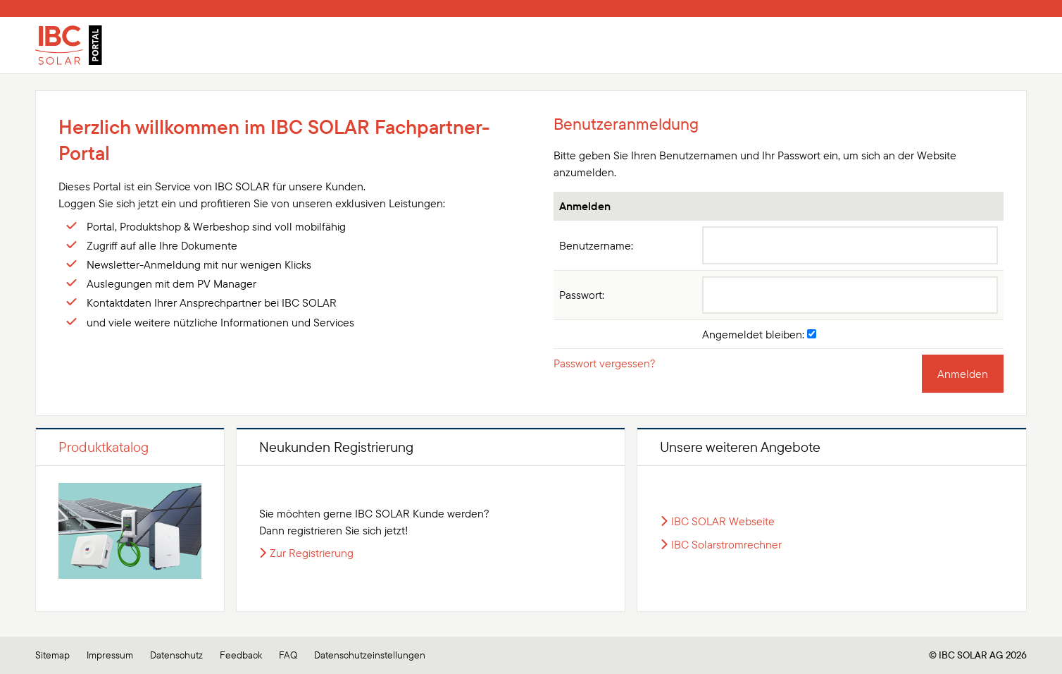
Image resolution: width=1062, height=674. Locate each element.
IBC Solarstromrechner (726, 544)
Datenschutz (176, 655)
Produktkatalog (103, 446)
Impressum (110, 655)
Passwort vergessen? (605, 363)
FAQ (288, 655)
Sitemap (52, 655)
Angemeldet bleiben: (759, 334)
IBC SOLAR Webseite (723, 521)
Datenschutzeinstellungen (369, 655)
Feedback (241, 655)
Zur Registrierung (312, 553)
